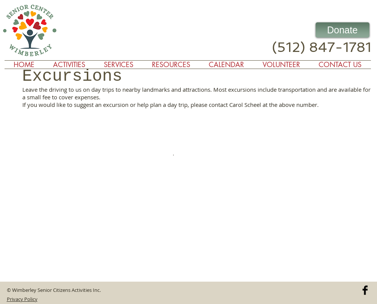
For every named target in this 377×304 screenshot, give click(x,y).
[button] (119, 65)
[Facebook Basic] (365, 290)
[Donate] (342, 30)
